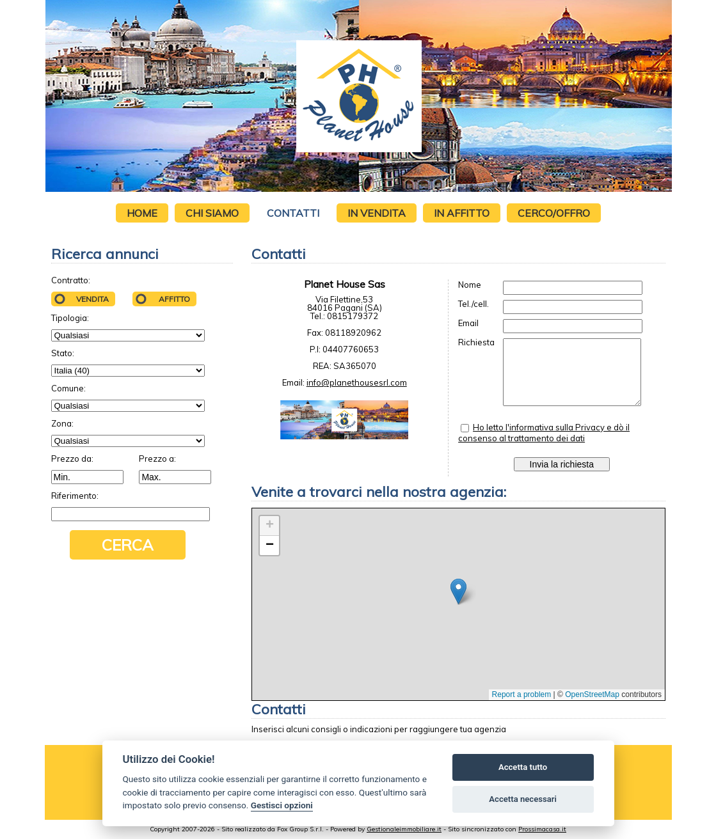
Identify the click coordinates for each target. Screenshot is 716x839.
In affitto (461, 213)
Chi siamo (212, 213)
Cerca (128, 544)
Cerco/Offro (554, 213)
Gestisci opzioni (282, 805)
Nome (469, 285)
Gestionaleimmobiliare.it (404, 829)
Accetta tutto (522, 767)
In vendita (376, 213)
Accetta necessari (523, 799)
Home (142, 213)
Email (468, 323)
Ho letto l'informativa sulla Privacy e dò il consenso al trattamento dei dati (544, 432)
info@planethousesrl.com (356, 382)
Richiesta (476, 342)
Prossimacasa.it (542, 829)
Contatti (293, 213)
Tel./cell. (473, 304)
